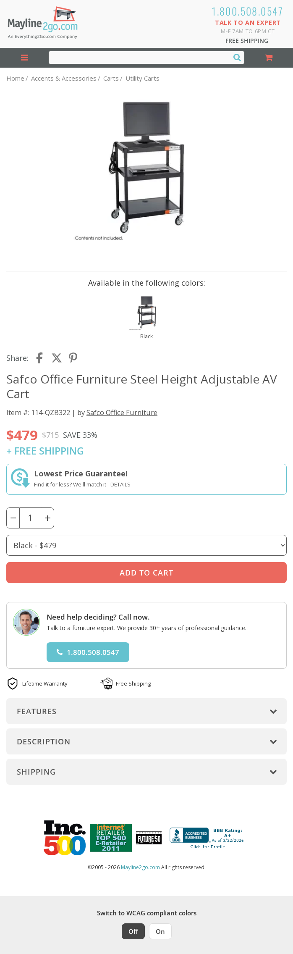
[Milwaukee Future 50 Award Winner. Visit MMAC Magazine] (149, 837)
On (160, 931)
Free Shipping (246, 41)
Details (120, 484)
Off (133, 931)
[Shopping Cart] (268, 58)
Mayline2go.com (140, 867)
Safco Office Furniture (121, 412)
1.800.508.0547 (248, 10)
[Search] (237, 57)
